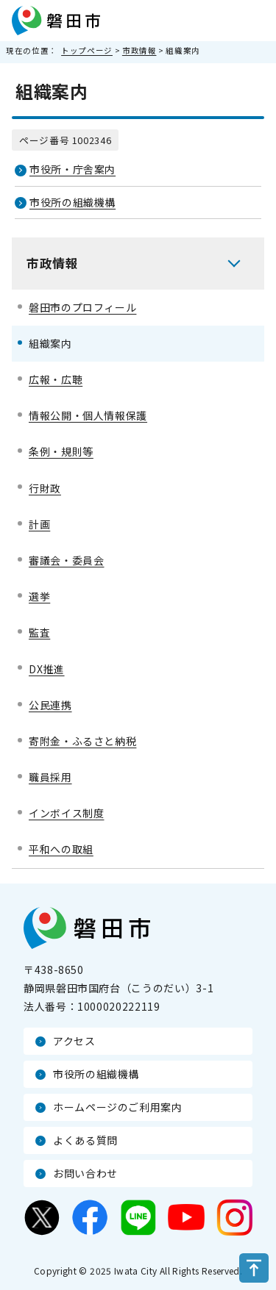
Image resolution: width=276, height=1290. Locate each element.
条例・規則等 (61, 451)
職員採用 (50, 777)
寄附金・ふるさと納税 (82, 741)
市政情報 (139, 50)
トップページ (87, 50)
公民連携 (50, 705)
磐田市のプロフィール (82, 307)
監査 (39, 632)
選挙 (39, 596)
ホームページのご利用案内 (118, 1107)
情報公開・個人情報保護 (88, 415)
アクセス (74, 1040)
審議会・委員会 (66, 560)
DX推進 (47, 669)
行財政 (45, 488)
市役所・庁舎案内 (72, 169)
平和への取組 (61, 849)
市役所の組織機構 (72, 202)
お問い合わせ (85, 1173)
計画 (39, 524)
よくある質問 (85, 1140)
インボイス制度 (66, 813)
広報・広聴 (55, 379)
